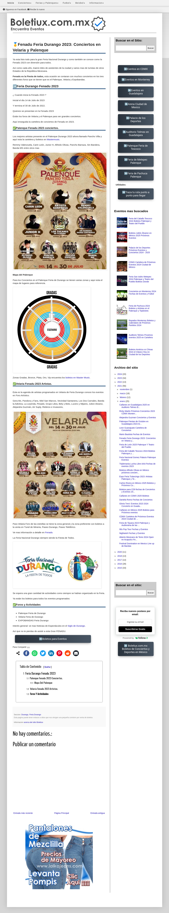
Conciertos (25, 3)
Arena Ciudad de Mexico (137, 106)
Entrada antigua (98, 813)
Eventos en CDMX (137, 68)
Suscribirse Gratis (135, 629)
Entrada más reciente (23, 813)
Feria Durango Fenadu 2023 (40, 673)
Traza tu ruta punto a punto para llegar (137, 194)
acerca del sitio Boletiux (33, 722)
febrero (123, 397)
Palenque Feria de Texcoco (137, 147)
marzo (123, 393)
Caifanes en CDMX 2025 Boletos (134, 496)
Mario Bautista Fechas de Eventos (134, 434)
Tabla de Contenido (36, 666)
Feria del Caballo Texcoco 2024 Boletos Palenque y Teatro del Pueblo (140, 221)
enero (123, 401)
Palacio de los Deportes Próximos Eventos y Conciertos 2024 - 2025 (139, 250)
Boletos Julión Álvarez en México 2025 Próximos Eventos (140, 235)
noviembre (125, 389)
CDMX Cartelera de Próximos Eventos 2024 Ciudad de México (142, 264)
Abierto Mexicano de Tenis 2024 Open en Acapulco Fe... (136, 538)
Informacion (96, 3)
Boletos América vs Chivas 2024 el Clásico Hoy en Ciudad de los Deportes (141, 352)
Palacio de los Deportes (137, 119)
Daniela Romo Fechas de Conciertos (135, 500)
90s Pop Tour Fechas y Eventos (133, 529)
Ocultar (47, 666)
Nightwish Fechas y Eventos (132, 533)
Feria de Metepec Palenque (137, 161)
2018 (119, 556)
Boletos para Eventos (54, 638)
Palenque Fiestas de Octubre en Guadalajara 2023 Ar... (133, 422)
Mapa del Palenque (43, 682)
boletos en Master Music (78, 377)
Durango (24, 715)
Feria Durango (35, 715)
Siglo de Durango (76, 626)
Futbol (67, 3)
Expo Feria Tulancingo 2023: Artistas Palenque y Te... (135, 477)
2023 (119, 378)
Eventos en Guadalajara (136, 92)
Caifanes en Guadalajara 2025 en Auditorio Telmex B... (134, 406)
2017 (119, 560)
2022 (119, 382)
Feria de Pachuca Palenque (137, 175)
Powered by (135, 638)
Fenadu (49, 532)
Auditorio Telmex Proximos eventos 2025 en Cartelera (141, 336)
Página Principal (61, 813)
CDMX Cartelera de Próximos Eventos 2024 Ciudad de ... (136, 517)
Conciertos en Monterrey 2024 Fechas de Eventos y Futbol (142, 292)
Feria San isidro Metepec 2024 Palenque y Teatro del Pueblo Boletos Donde (141, 279)
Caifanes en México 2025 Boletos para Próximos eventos (136, 511)
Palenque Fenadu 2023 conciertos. (46, 678)
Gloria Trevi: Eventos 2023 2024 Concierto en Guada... (133, 504)
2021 (119, 386)
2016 (119, 564)
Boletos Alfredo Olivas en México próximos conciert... (134, 471)
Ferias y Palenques (47, 3)
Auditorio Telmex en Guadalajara (137, 133)
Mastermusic (53, 139)
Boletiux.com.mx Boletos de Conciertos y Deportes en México (135, 649)
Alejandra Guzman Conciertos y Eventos (137, 417)
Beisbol (80, 3)
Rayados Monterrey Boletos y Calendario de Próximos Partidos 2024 (142, 323)
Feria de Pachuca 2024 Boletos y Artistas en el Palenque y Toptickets (139, 308)
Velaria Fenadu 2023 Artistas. (44, 689)
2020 (119, 552)
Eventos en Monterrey (137, 79)
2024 (119, 374)
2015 (119, 568)
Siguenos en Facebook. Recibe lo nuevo (24, 9)
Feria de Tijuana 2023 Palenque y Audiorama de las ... (134, 524)
